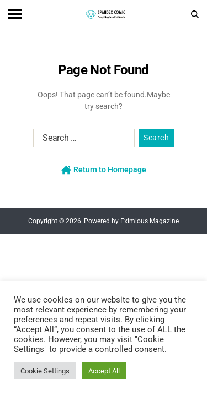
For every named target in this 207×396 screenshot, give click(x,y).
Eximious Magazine (149, 221)
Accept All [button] (104, 371)
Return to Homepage (103, 170)
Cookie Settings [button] (45, 371)
